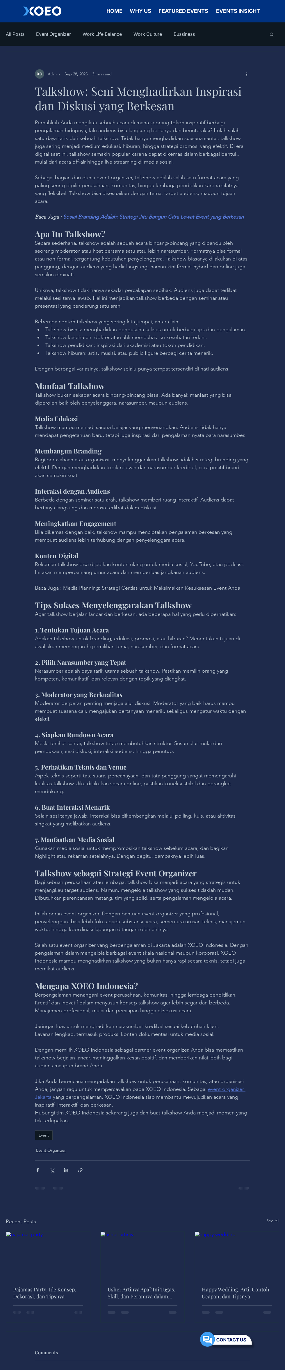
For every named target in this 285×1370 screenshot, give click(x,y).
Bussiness (184, 34)
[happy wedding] (237, 1255)
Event (44, 1135)
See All (272, 1220)
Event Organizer (53, 34)
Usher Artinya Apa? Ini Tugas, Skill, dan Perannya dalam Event (141, 1293)
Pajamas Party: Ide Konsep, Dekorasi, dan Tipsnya (44, 1293)
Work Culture (147, 34)
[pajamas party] (48, 1255)
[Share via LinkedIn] (66, 1170)
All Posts (15, 34)
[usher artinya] (143, 1255)
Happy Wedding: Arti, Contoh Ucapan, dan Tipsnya (235, 1293)
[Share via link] (80, 1170)
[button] (272, 34)
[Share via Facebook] (37, 1170)
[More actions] (246, 73)
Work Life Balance (102, 34)
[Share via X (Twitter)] (52, 1170)
